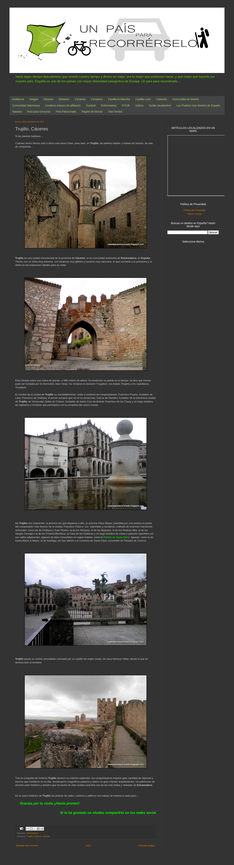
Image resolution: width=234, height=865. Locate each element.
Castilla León (143, 99)
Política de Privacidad (194, 210)
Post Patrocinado (66, 111)
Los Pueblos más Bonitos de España (198, 105)
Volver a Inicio (194, 214)
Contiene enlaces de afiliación (63, 105)
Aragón (33, 99)
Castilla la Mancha (119, 99)
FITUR (126, 105)
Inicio (88, 845)
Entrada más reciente (27, 845)
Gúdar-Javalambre (160, 105)
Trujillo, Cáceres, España (38, 836)
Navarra (17, 111)
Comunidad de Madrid (185, 99)
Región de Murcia (92, 111)
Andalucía (18, 99)
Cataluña (161, 99)
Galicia (139, 105)
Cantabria (97, 99)
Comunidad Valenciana (26, 105)
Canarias (80, 99)
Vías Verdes (115, 111)
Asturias (48, 99)
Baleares (64, 99)
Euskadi (91, 105)
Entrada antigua (147, 845)
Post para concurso (38, 111)
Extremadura (108, 105)
